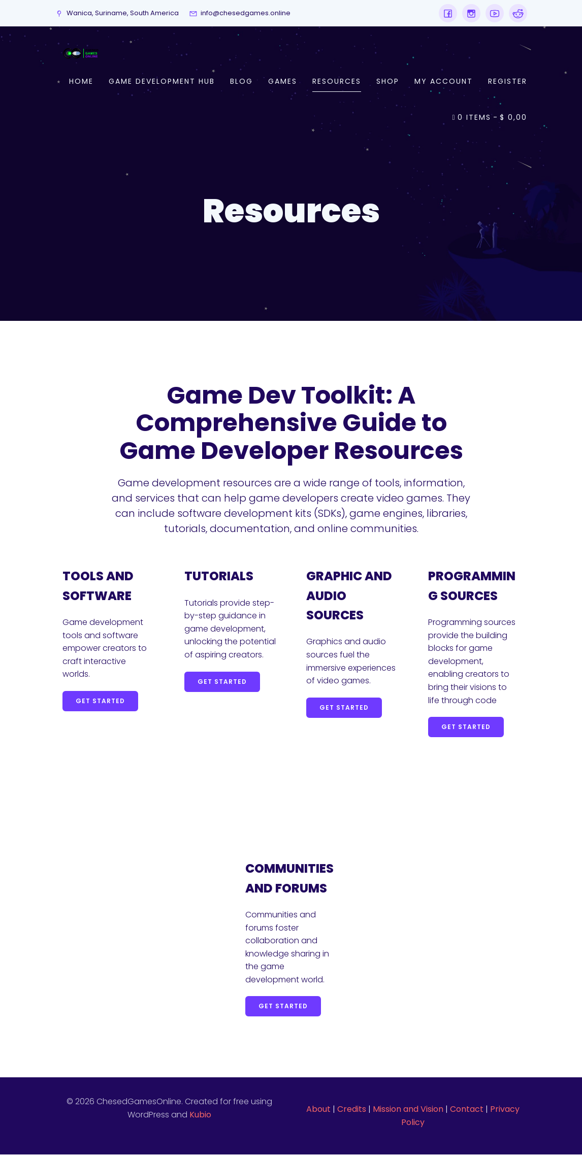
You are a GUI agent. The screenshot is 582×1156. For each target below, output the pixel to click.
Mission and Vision (408, 1110)
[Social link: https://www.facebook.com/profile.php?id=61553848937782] (448, 13)
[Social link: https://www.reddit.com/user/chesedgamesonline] (515, 13)
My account (443, 82)
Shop (387, 82)
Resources (336, 82)
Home (81, 82)
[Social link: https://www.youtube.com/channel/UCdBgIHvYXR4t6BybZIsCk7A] (492, 13)
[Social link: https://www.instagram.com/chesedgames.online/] (468, 13)
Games (282, 82)
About (318, 1110)
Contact (466, 1110)
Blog (241, 82)
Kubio (200, 1116)
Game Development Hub (162, 82)
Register (507, 82)
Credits (351, 1110)
